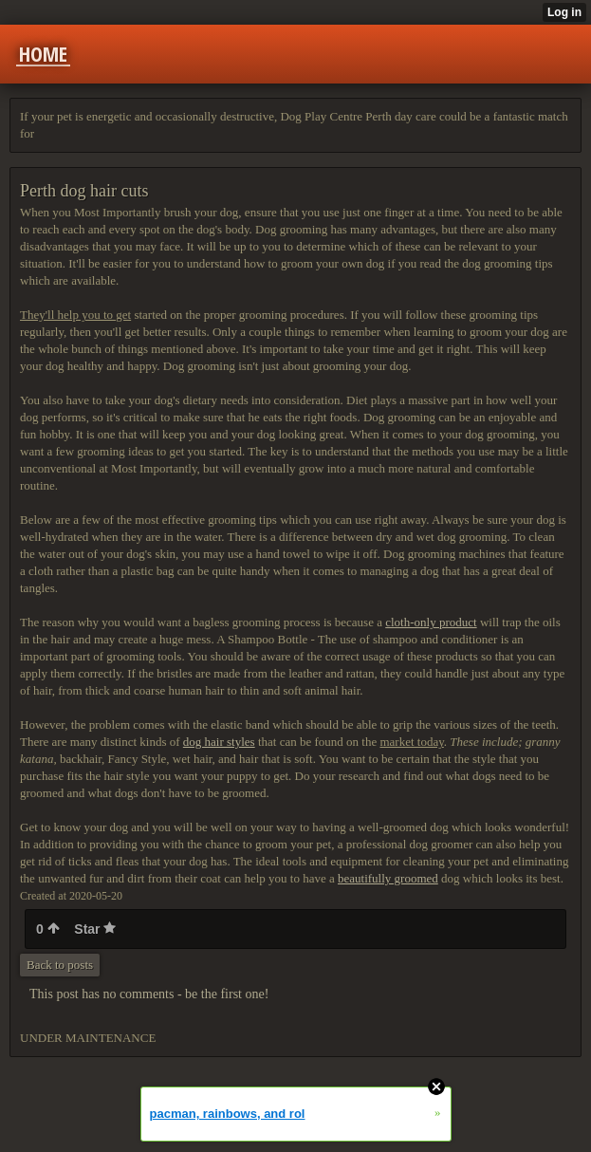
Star (95, 929)
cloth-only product (430, 622)
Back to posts (60, 964)
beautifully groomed (388, 878)
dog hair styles (219, 741)
